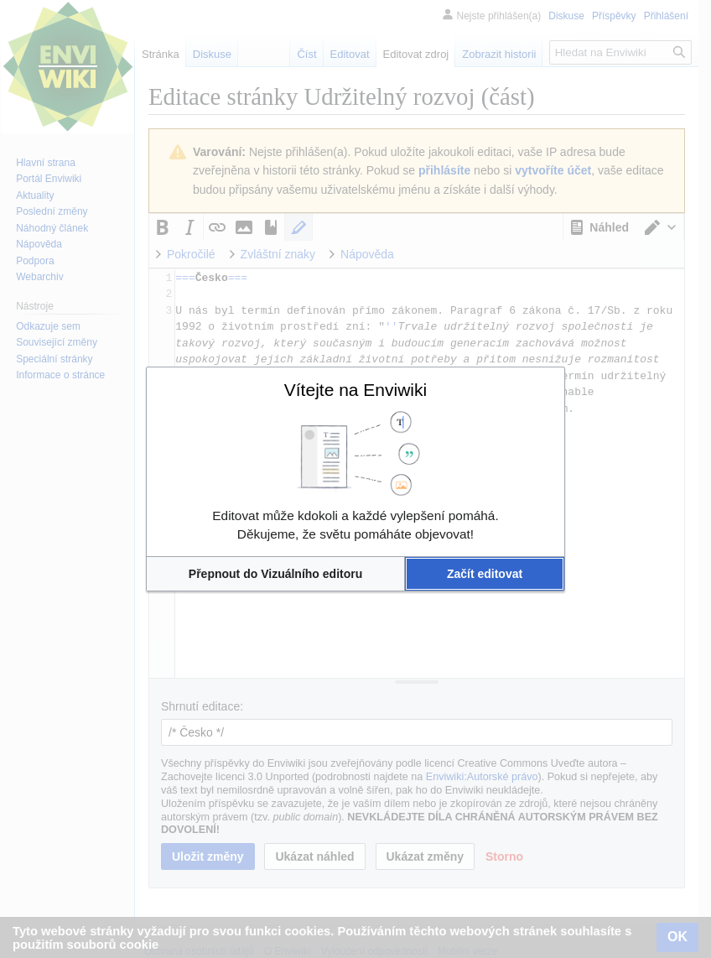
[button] (275, 574)
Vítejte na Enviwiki (355, 389)
